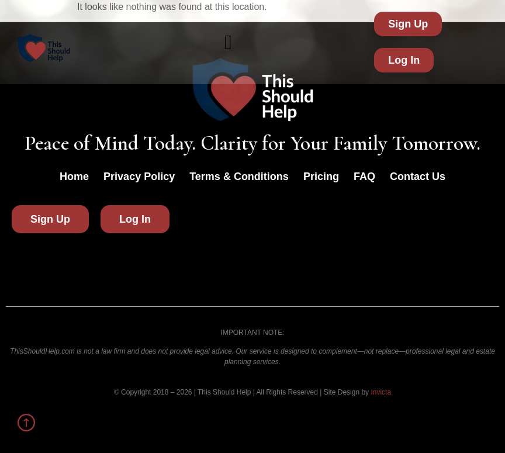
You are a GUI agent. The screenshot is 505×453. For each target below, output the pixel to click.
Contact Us (417, 176)
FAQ (364, 176)
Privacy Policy (139, 176)
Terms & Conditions (239, 176)
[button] (228, 42)
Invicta (381, 392)
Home (74, 176)
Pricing (321, 176)
